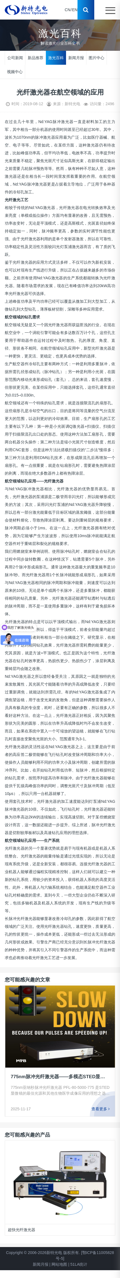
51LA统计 (79, 1264)
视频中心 (15, 71)
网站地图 (59, 1264)
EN (74, 10)
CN (67, 10)
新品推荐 (35, 57)
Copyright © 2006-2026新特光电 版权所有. (43, 1252)
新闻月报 (76, 57)
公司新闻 (15, 57)
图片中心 (96, 57)
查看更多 (100, 1109)
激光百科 (56, 57)
